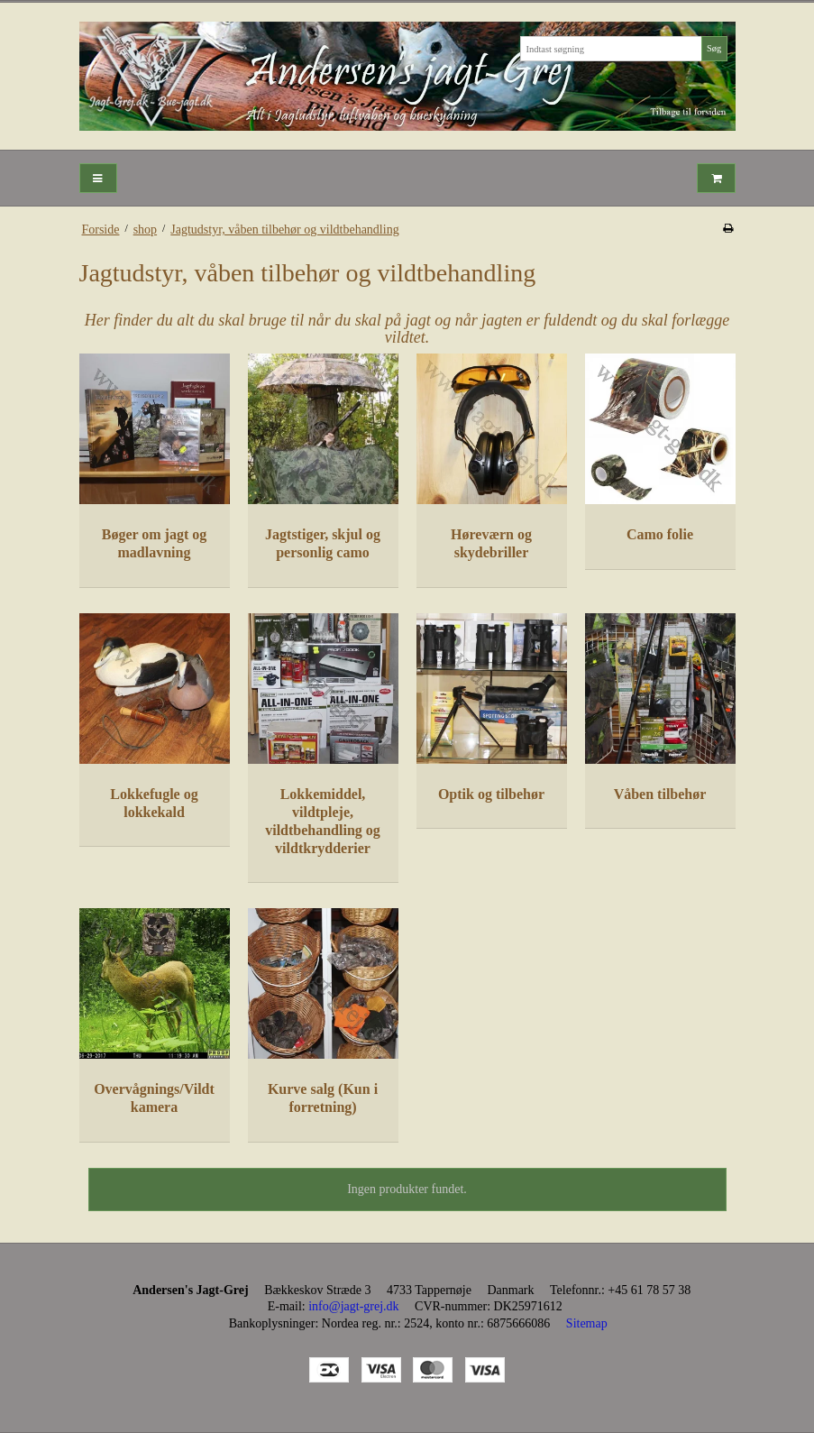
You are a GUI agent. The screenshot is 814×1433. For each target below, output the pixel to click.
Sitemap (587, 1323)
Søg (714, 48)
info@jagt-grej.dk (353, 1306)
